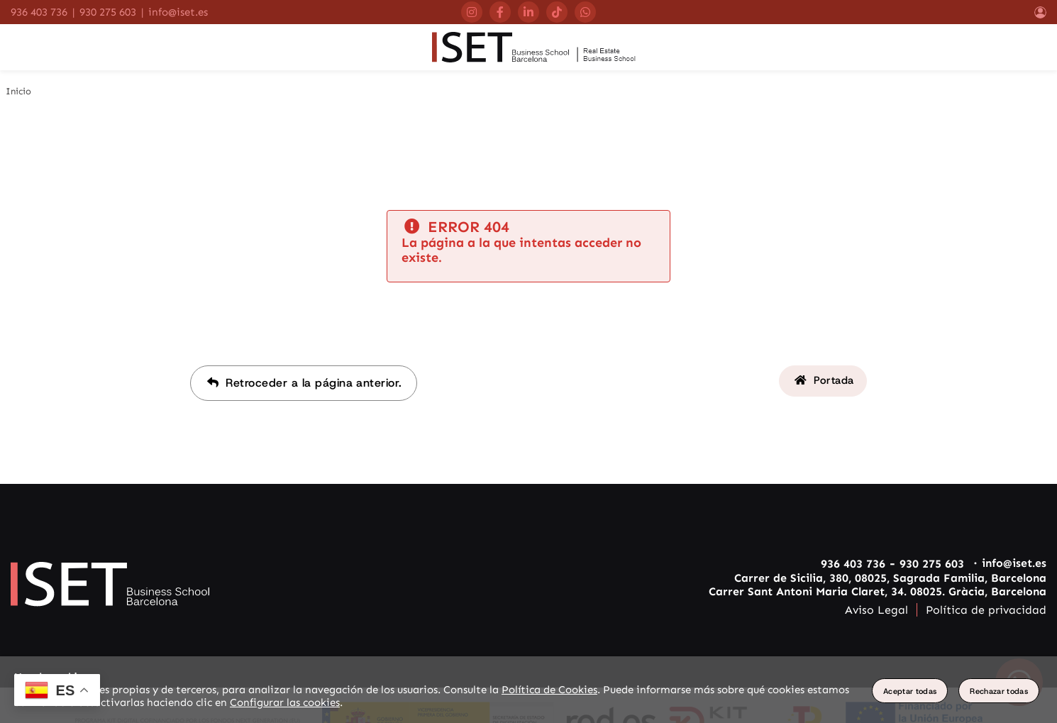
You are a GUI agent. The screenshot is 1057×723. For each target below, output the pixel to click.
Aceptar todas (909, 691)
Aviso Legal (876, 627)
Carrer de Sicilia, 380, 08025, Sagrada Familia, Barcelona (890, 595)
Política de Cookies (549, 689)
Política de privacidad (986, 627)
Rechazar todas (999, 691)
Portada (821, 400)
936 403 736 (39, 12)
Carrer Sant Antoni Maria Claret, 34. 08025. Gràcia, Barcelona (877, 609)
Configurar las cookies (285, 702)
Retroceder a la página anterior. (301, 400)
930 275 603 (107, 12)
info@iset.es (178, 12)
